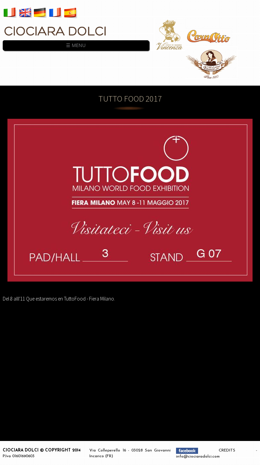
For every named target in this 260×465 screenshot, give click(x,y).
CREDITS (237, 450)
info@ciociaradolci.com (198, 457)
